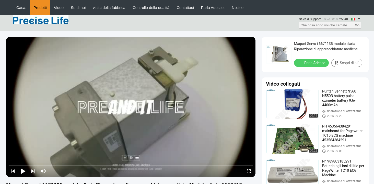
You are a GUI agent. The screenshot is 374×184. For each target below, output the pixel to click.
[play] (130, 107)
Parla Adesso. (213, 7)
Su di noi (78, 7)
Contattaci (185, 7)
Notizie (237, 7)
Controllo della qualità (151, 7)
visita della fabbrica (109, 7)
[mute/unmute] (43, 171)
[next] (33, 171)
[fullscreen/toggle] (249, 171)
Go (357, 25)
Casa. (21, 7)
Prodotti (40, 7)
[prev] (13, 171)
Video (59, 7)
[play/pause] (23, 171)
